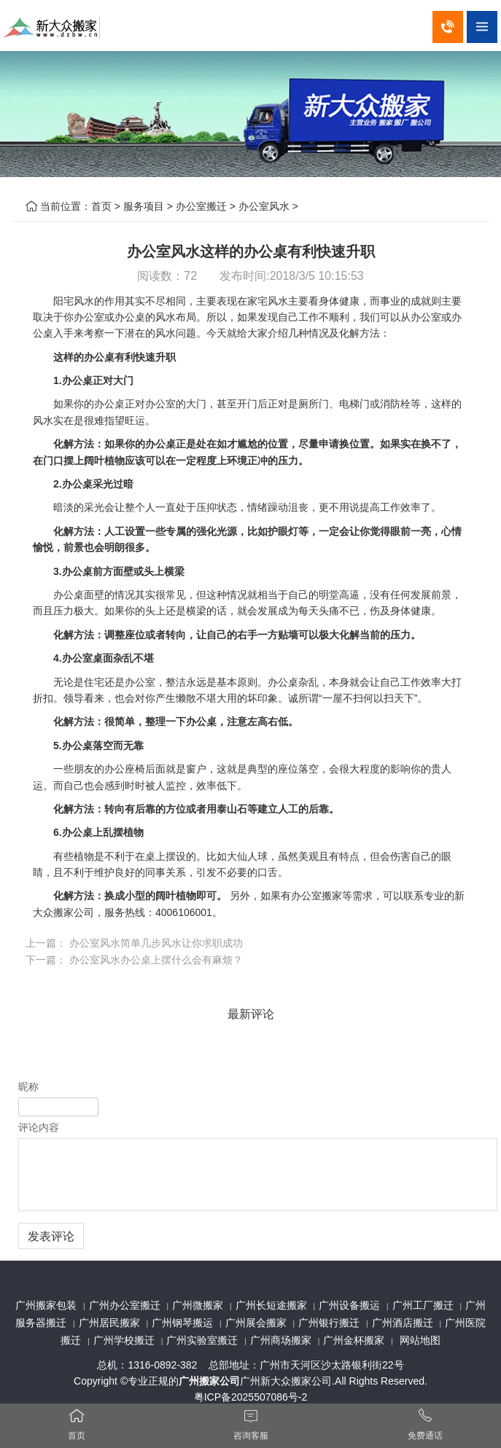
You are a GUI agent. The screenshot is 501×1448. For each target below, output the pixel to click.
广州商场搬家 (280, 1340)
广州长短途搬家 (271, 1305)
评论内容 (38, 1127)
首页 (101, 206)
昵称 (28, 1086)
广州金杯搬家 (353, 1340)
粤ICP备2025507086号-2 (251, 1397)
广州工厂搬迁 (423, 1305)
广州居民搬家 (109, 1322)
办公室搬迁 (201, 206)
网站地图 (420, 1340)
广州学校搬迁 (124, 1340)
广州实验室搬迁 (202, 1340)
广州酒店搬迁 (402, 1322)
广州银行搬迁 (329, 1322)
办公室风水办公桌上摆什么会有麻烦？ (156, 960)
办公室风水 (264, 206)
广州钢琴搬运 (182, 1322)
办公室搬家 (316, 895)
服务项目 (143, 206)
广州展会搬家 (256, 1322)
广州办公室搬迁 (124, 1305)
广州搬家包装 (46, 1305)
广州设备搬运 (349, 1305)
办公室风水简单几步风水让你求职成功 (156, 943)
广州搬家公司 (209, 1381)
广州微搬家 (197, 1305)
